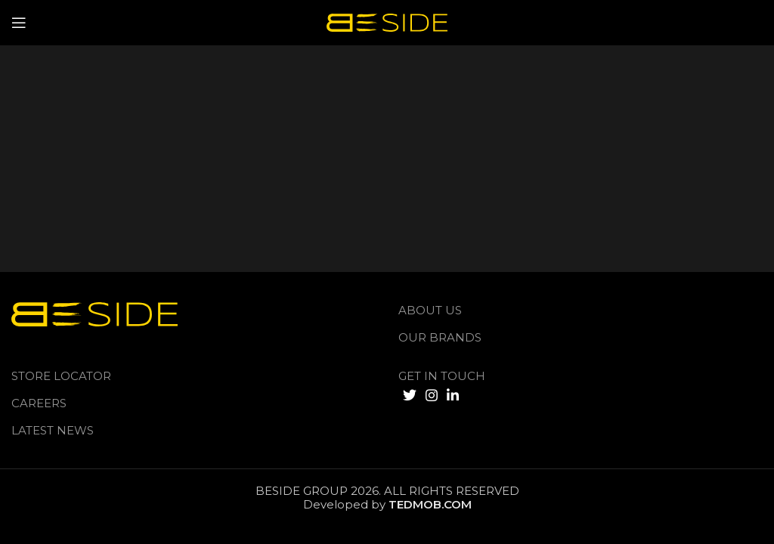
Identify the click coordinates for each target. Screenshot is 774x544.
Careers (39, 403)
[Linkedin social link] (452, 395)
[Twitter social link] (409, 395)
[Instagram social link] (431, 395)
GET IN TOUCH (441, 376)
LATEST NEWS (52, 430)
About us (430, 310)
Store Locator (61, 376)
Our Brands (439, 337)
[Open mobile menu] (19, 23)
